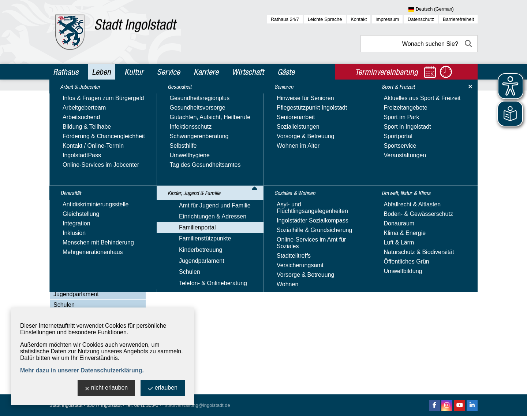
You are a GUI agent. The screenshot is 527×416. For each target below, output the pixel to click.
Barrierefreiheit (458, 19)
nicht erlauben (106, 388)
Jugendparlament (76, 294)
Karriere (206, 72)
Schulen (64, 305)
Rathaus (65, 72)
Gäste (286, 72)
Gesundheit (70, 130)
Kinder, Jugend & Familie (89, 145)
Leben (101, 72)
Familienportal (71, 180)
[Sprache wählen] (443, 9)
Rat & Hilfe (75, 262)
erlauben (162, 388)
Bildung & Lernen (83, 201)
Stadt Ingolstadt (65, 405)
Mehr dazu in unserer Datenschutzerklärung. (82, 370)
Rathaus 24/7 (285, 19)
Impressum (387, 19)
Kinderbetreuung (75, 283)
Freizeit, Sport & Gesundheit (97, 252)
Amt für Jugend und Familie (89, 158)
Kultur (133, 72)
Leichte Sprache (325, 19)
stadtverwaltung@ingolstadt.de (197, 405)
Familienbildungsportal (90, 231)
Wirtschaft (248, 72)
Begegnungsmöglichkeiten (95, 190)
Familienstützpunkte (79, 273)
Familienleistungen (85, 221)
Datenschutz (421, 19)
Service (168, 72)
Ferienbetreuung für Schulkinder (103, 242)
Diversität (67, 114)
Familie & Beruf (81, 211)
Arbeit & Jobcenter (81, 98)
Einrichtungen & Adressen (87, 169)
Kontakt (359, 19)
